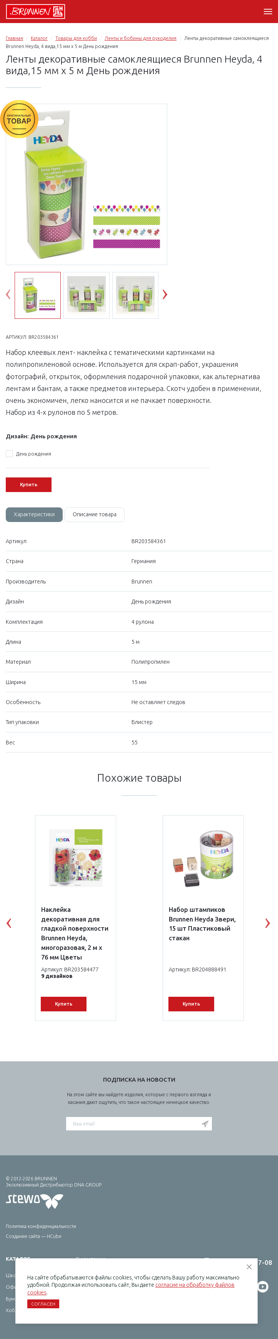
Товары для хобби (76, 38)
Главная (14, 38)
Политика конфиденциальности (41, 1226)
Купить (28, 484)
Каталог (39, 38)
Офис (13, 1286)
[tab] (34, 514)
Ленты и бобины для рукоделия (140, 38)
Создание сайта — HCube (34, 1236)
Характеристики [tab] (34, 514)
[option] (86, 185)
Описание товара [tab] (95, 514)
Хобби (13, 1310)
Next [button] (170, 296)
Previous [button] (14, 296)
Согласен (43, 1303)
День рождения (28, 454)
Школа (14, 1275)
